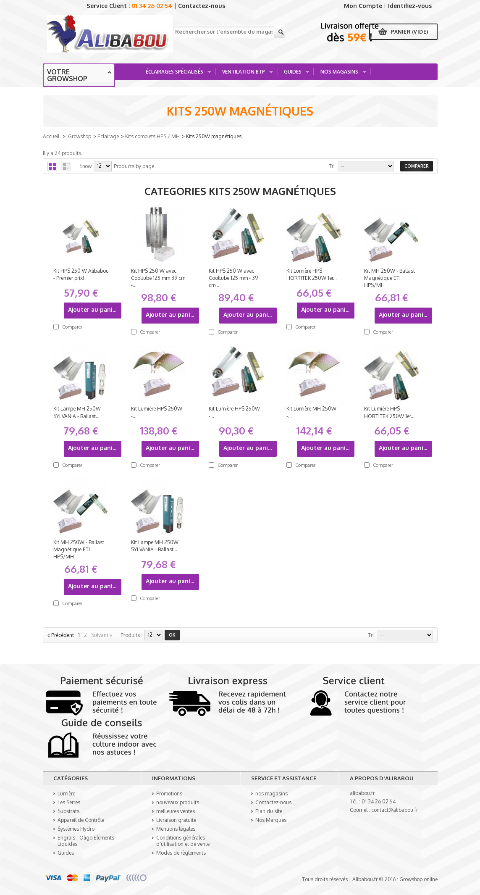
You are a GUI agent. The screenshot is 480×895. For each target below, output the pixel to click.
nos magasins (271, 793)
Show (85, 166)
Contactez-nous (201, 5)
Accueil (51, 136)
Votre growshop (67, 75)
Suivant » (101, 635)
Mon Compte (363, 5)
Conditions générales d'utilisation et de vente (183, 840)
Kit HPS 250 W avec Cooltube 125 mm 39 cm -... (158, 278)
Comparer (72, 327)
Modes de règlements (181, 853)
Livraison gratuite (176, 820)
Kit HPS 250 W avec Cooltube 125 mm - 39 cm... (233, 278)
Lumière (66, 793)
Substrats (68, 811)
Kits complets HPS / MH (152, 136)
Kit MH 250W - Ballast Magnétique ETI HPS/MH (389, 278)
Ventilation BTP (244, 74)
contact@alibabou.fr (394, 810)
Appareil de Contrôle (81, 820)
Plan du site (268, 811)
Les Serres (69, 802)
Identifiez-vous (410, 5)
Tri (332, 166)
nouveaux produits (177, 802)
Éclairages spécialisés (175, 74)
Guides (294, 74)
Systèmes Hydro (76, 829)
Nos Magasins (340, 74)
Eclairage (108, 136)
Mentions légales (175, 829)
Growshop (79, 136)
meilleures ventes (175, 811)
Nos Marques (270, 820)
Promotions (169, 793)
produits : (131, 635)
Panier (409, 32)
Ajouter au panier (93, 309)
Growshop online (418, 879)
